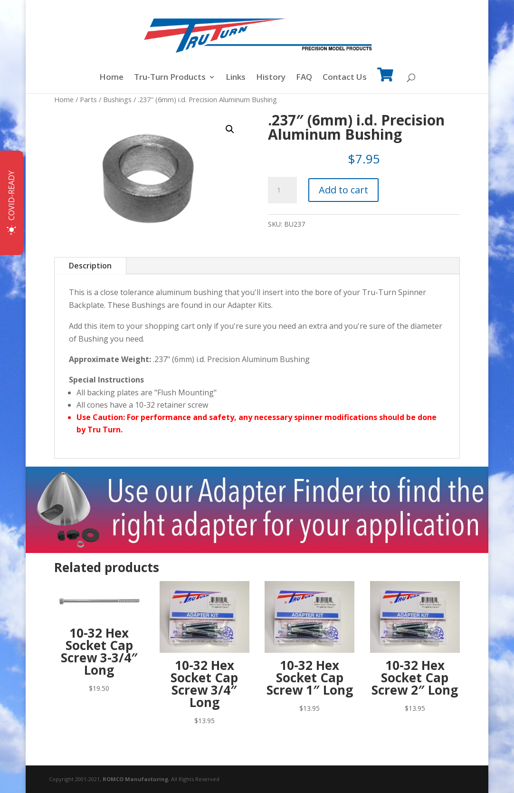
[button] (229, 129)
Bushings (117, 99)
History (271, 78)
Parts (88, 99)
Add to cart (343, 189)
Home (111, 78)
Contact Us (345, 78)
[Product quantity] (282, 190)
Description (90, 265)
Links (236, 78)
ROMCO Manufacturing (135, 779)
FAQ (304, 78)
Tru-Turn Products (170, 78)
